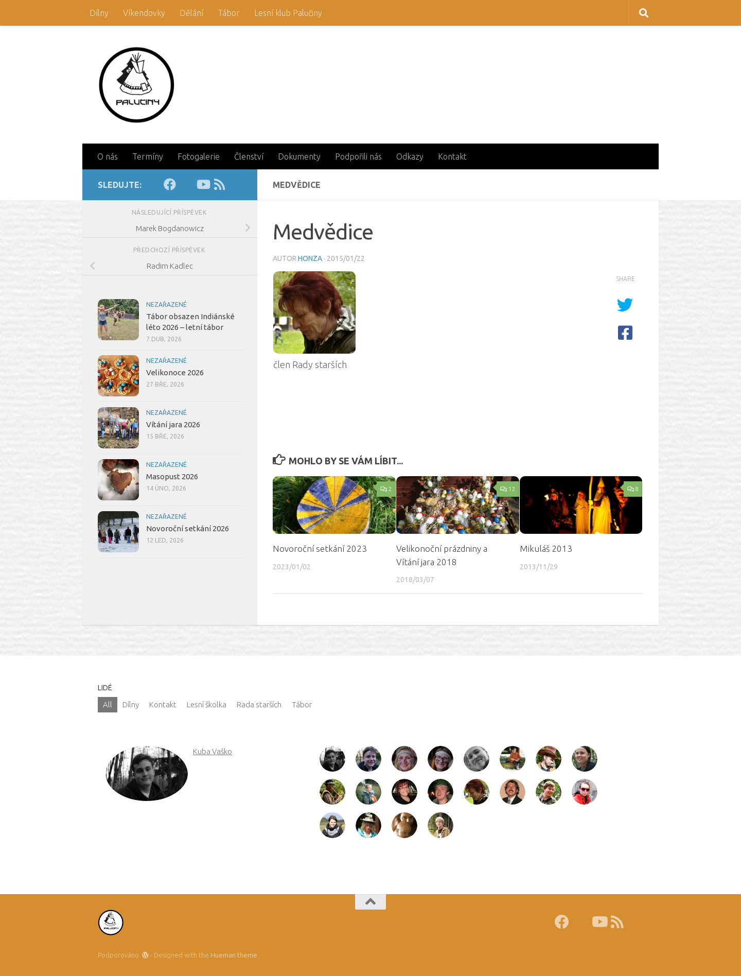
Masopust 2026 (172, 476)
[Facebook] (170, 184)
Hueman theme (233, 954)
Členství (248, 156)
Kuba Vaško (212, 751)
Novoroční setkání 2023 (320, 548)
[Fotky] (186, 184)
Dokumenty (299, 156)
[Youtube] (203, 184)
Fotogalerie (199, 156)
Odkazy (410, 156)
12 (507, 488)
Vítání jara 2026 (173, 424)
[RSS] (219, 184)
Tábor (229, 13)
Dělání (191, 13)
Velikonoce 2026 (175, 372)
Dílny (99, 13)
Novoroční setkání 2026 (187, 528)
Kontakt (452, 156)
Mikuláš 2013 (546, 548)
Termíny (147, 156)
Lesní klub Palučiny (288, 13)
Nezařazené (166, 304)
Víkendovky (144, 13)
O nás (107, 156)
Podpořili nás (358, 156)
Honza (310, 258)
